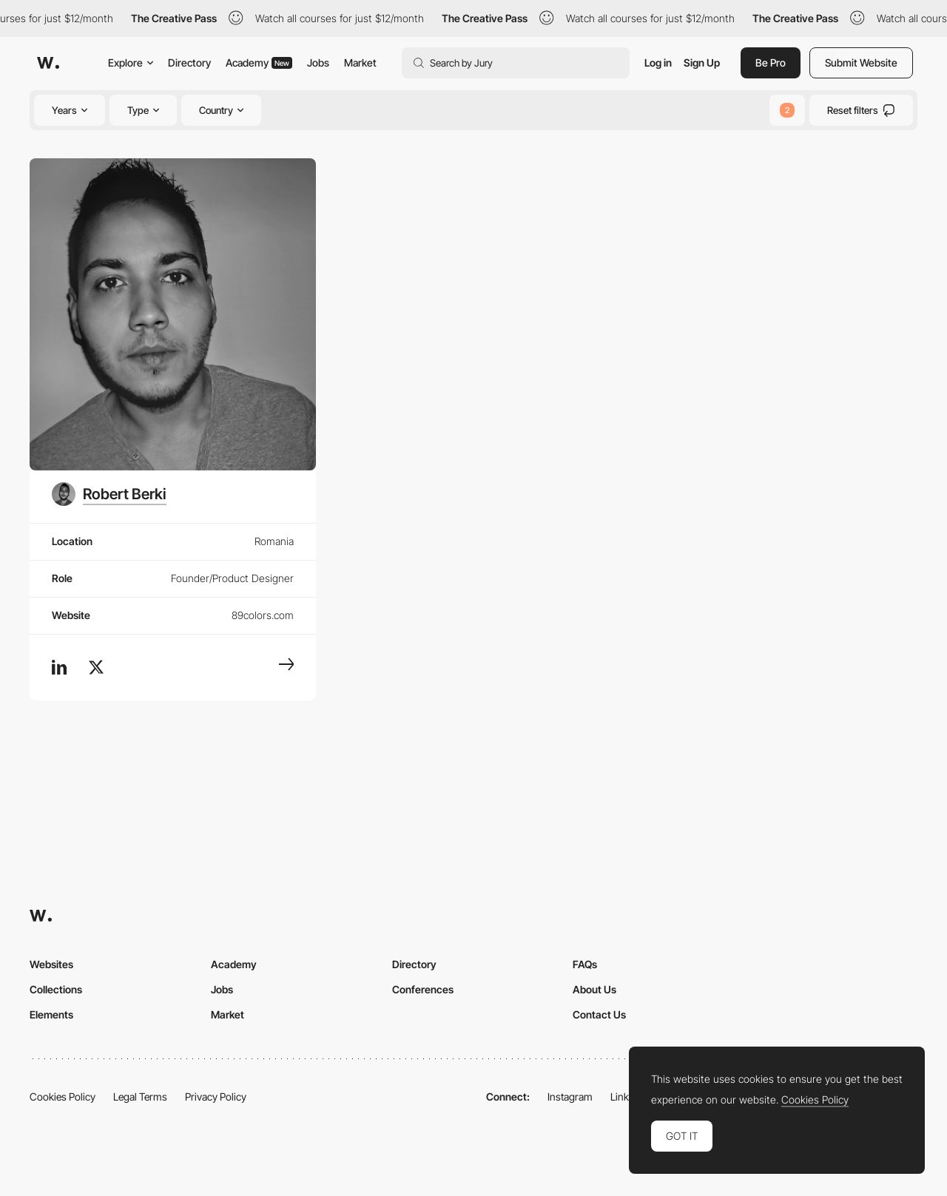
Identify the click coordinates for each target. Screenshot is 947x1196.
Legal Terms (140, 1096)
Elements (51, 1014)
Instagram (570, 1096)
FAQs (585, 964)
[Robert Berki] (109, 494)
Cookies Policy (62, 1096)
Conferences (423, 989)
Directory (189, 62)
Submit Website (861, 62)
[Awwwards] (48, 63)
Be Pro (770, 62)
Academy (259, 62)
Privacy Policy (215, 1096)
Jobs (318, 62)
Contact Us (599, 1014)
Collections (56, 989)
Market (360, 62)
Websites (51, 964)
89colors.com (263, 615)
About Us (594, 989)
